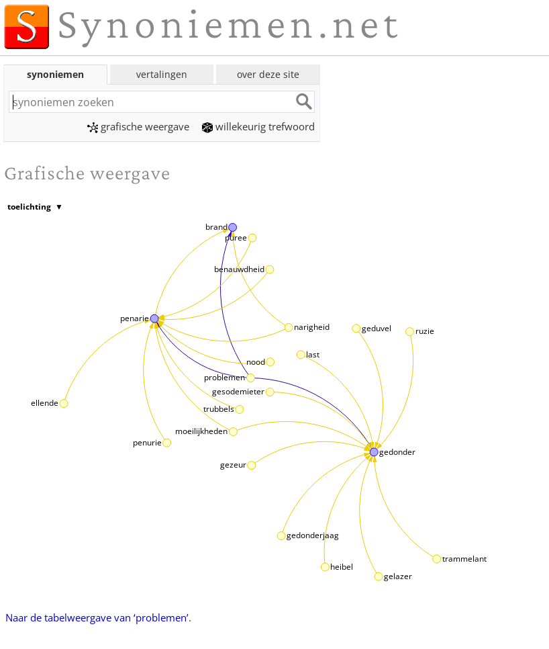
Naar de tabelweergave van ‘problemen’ (97, 617)
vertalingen (161, 74)
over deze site (268, 74)
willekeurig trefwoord (258, 126)
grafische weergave (138, 126)
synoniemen (55, 74)
